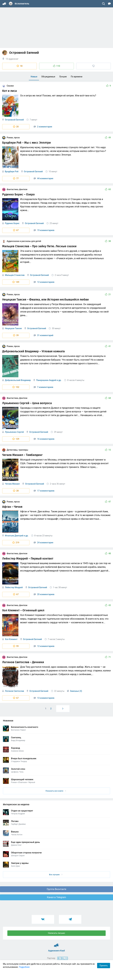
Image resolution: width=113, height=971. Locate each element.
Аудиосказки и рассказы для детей (21, 241)
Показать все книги (55, 791)
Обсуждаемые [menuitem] (48, 76)
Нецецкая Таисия (13, 328)
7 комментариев (43, 387)
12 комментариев (44, 282)
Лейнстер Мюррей (14, 587)
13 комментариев (44, 698)
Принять (103, 965)
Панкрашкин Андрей (46, 380)
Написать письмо (56, 933)
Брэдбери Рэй (11, 171)
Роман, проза (11, 137)
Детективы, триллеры (15, 450)
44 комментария (43, 178)
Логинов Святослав (14, 691)
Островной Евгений (14, 120)
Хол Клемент (11, 639)
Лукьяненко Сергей (14, 432)
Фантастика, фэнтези (14, 189)
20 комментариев (44, 594)
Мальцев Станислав (14, 275)
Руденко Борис (12, 223)
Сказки (8, 86)
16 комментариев (44, 439)
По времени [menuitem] (76, 76)
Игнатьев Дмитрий (14, 535)
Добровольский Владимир (18, 380)
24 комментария (43, 542)
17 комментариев (44, 491)
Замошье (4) (76, 691)
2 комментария (43, 126)
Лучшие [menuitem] (63, 76)
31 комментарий (43, 335)
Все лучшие (55, 874)
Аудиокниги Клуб (56, 944)
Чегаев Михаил (12, 484)
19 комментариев (44, 230)
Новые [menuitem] (34, 76)
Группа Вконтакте (56, 889)
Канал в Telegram (56, 897)
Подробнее (24, 967)
